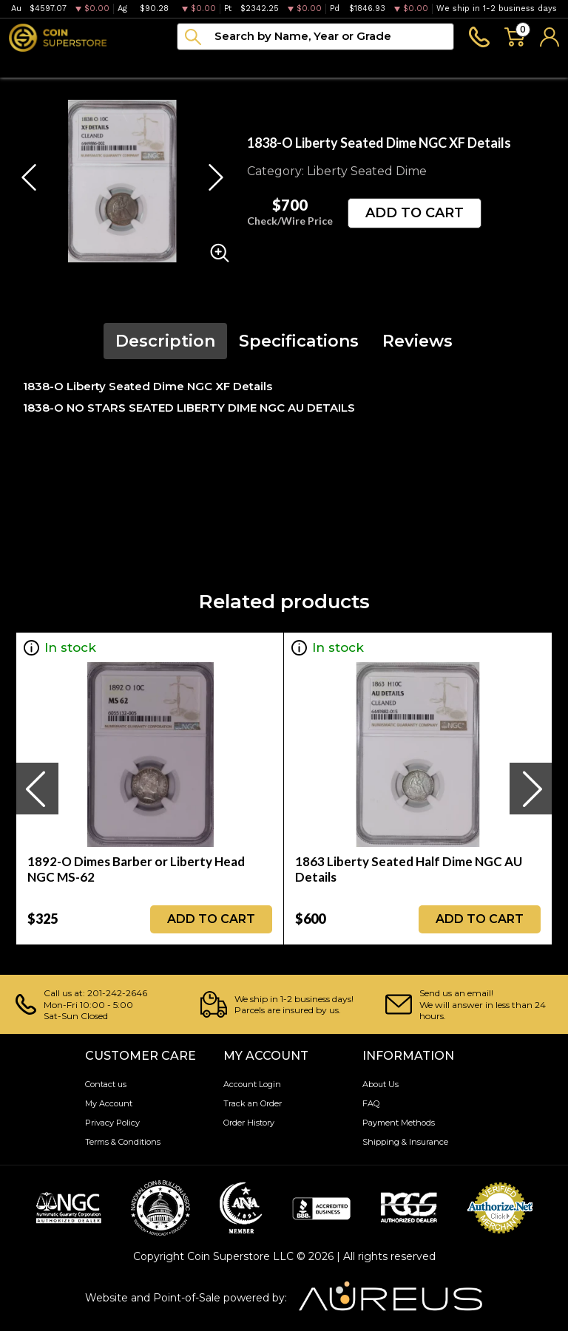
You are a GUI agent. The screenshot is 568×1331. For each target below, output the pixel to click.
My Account (108, 1103)
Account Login (252, 1084)
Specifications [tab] (299, 341)
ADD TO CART (414, 213)
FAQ (370, 1103)
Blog (346, 64)
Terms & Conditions (122, 1142)
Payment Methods (398, 1122)
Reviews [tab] (417, 341)
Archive (289, 64)
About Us (380, 1084)
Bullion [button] (28, 64)
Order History (248, 1122)
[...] (315, 36)
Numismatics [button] (107, 64)
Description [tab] (165, 341)
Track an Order (252, 1103)
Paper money (206, 64)
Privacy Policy (112, 1122)
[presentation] (37, 788)
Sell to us (533, 64)
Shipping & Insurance (405, 1142)
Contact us (105, 1084)
